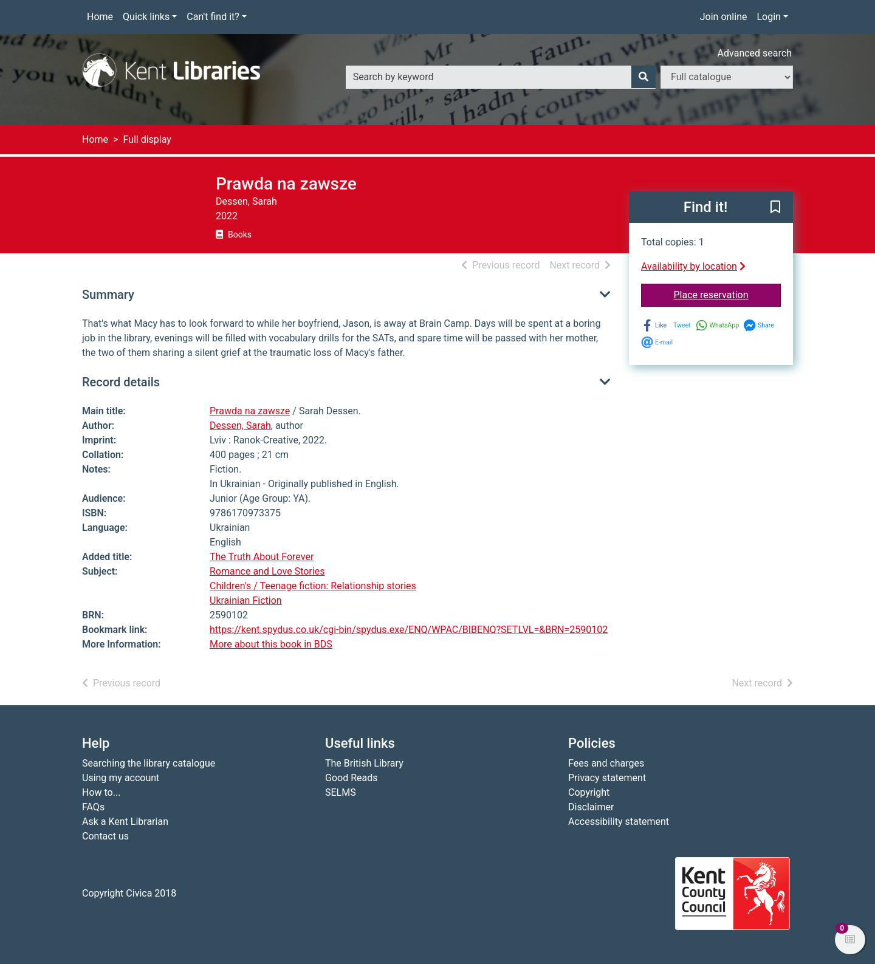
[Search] (643, 77)
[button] (775, 208)
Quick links (146, 16)
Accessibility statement (618, 821)
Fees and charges (606, 763)
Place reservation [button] (727, 294)
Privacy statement (607, 778)
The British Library (364, 763)
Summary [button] (108, 294)
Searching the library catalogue (148, 763)
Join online (723, 16)
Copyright (588, 792)
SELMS (340, 792)
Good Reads (351, 778)
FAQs (93, 807)
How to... (101, 792)
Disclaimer (591, 807)
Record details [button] (121, 382)
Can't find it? (213, 16)
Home (100, 16)
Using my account (120, 778)
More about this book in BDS (271, 644)
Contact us (105, 836)
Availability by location (693, 266)
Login (768, 16)
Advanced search (755, 53)
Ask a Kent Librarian (125, 821)
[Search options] (727, 77)
